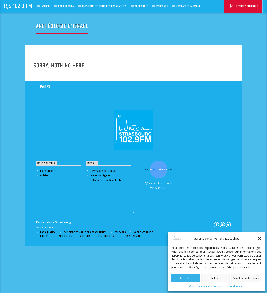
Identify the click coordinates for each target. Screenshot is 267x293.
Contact (45, 284)
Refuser (215, 278)
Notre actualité (143, 280)
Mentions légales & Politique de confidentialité (216, 286)
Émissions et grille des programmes (104, 6)
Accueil (46, 6)
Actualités (141, 6)
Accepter (185, 278)
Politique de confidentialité (106, 227)
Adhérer (45, 223)
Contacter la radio (188, 6)
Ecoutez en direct (244, 7)
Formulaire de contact (103, 218)
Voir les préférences (246, 278)
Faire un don (47, 218)
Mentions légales (100, 223)
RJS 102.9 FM (18, 6)
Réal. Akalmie (134, 284)
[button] (259, 238)
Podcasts (162, 6)
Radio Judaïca (66, 6)
